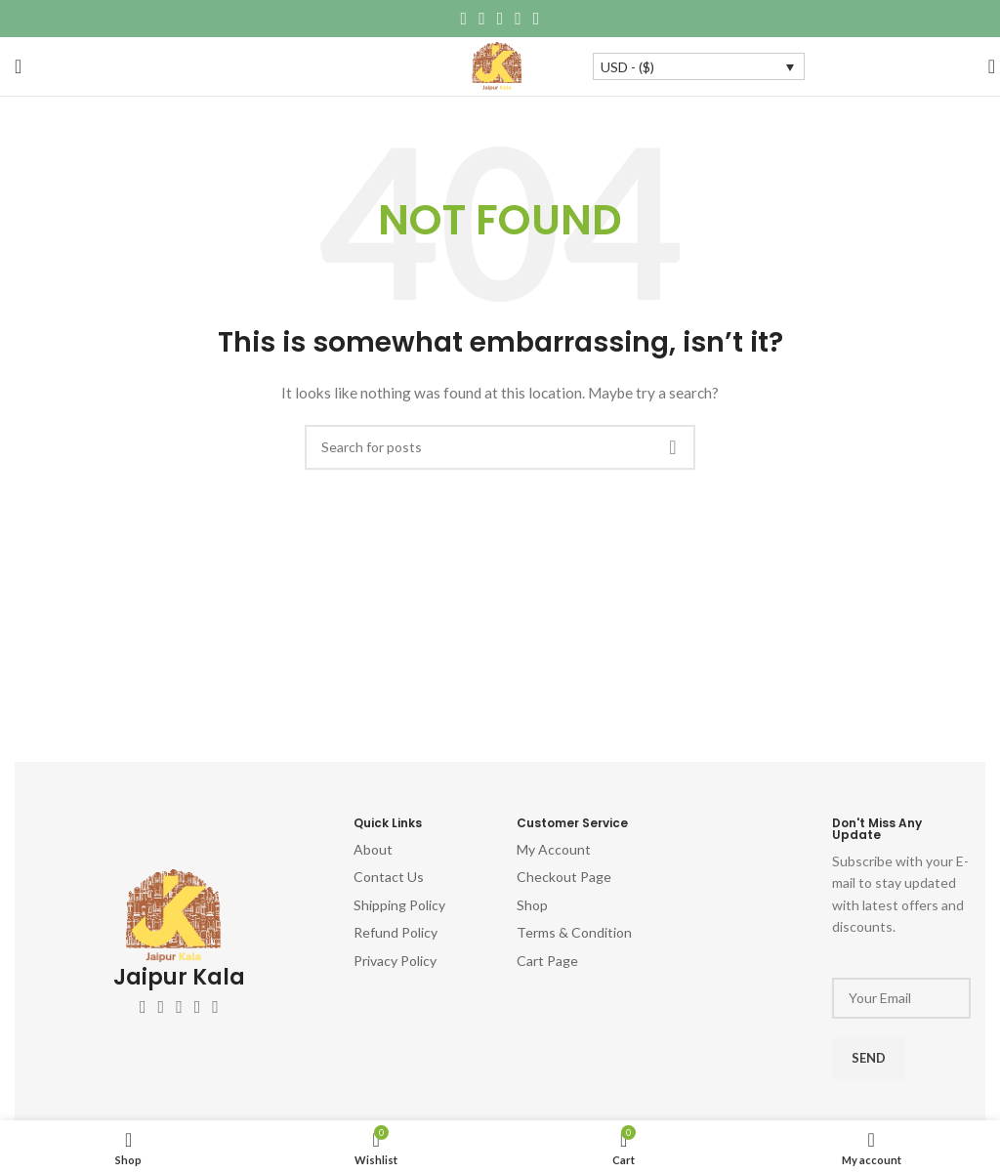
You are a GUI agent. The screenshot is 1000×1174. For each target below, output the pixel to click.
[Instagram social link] (179, 1007)
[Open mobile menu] (18, 66)
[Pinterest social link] (500, 18)
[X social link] (482, 18)
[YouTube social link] (197, 1007)
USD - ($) (627, 67)
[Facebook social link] (464, 18)
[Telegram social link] (536, 18)
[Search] (985, 66)
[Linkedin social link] (518, 18)
